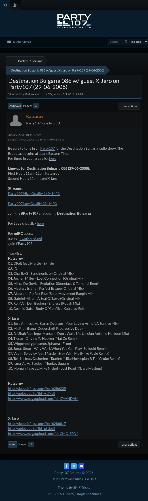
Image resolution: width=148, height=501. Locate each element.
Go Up (12, 444)
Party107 (47, 148)
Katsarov (34, 116)
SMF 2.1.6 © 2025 (60, 494)
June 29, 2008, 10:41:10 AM (24, 134)
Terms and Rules (71, 479)
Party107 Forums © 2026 (73, 472)
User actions (129, 106)
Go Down (15, 106)
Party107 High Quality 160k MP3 (34, 193)
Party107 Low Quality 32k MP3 (32, 203)
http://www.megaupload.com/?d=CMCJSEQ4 (43, 433)
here (52, 158)
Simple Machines (88, 494)
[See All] (10, 61)
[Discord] (81, 466)
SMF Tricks (81, 487)
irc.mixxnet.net (30, 238)
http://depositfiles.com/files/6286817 (37, 423)
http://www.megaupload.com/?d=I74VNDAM (43, 398)
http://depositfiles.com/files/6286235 (37, 388)
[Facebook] (66, 466)
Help (54, 479)
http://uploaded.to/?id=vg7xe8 (31, 393)
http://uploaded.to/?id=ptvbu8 (31, 428)
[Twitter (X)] (74, 466)
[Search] (126, 42)
